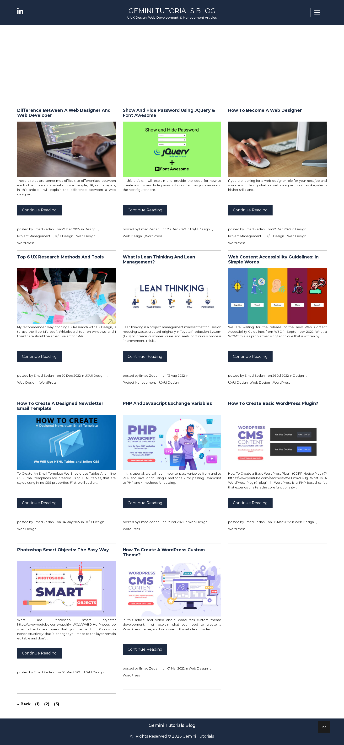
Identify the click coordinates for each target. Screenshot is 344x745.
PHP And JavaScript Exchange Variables (167, 403)
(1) (37, 704)
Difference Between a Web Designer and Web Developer (64, 113)
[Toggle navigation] (317, 12)
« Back (24, 704)
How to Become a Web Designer (265, 110)
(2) (46, 704)
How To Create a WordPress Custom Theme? (164, 552)
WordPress (25, 243)
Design (90, 229)
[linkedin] (22, 11)
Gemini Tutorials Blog (172, 11)
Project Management (33, 236)
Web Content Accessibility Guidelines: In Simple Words (273, 259)
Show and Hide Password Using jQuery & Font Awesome (169, 113)
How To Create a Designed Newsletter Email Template (60, 406)
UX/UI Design (63, 236)
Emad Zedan (44, 229)
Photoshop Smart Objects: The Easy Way (63, 549)
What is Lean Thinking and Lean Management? (159, 259)
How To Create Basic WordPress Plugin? (273, 403)
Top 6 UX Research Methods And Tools (60, 256)
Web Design (85, 236)
